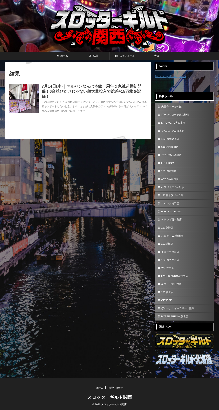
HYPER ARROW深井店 (174, 276)
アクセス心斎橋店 (171, 155)
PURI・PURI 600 (171, 211)
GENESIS (167, 300)
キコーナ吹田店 (170, 251)
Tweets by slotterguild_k (170, 76)
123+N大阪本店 (170, 138)
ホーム (62, 55)
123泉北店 (167, 292)
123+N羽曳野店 (170, 259)
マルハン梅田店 (170, 203)
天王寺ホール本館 (171, 106)
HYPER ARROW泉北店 (174, 316)
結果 (93, 55)
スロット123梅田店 (172, 235)
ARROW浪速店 (170, 179)
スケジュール (125, 55)
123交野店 (167, 227)
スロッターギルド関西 (109, 397)
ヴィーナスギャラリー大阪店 (177, 308)
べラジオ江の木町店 (172, 187)
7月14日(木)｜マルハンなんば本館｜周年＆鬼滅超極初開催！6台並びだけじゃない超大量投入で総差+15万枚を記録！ (91, 91)
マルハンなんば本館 (172, 130)
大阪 (156, 55)
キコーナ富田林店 (171, 284)
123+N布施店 (169, 171)
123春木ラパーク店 (172, 195)
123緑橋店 (167, 243)
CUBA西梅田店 (170, 146)
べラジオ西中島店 (171, 219)
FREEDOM (167, 163)
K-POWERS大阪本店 (173, 122)
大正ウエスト (169, 268)
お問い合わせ (116, 387)
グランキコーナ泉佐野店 (175, 114)
